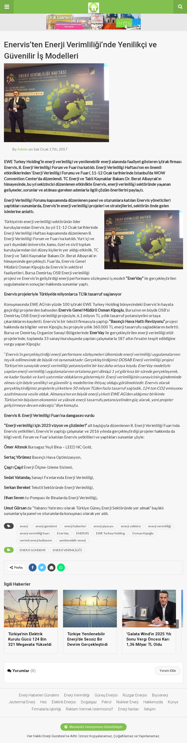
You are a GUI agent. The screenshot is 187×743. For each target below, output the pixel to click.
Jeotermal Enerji (22, 702)
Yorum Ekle (168, 671)
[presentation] (174, 624)
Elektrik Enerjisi (64, 702)
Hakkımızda (153, 702)
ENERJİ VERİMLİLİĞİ (67, 550)
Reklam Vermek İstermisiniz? (89, 709)
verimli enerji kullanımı (36, 540)
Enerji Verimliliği (77, 695)
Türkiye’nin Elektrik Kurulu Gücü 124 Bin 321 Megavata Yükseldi (29, 639)
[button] (7, 7)
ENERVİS (82, 533)
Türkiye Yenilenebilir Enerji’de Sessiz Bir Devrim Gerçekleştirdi (87, 639)
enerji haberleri (75, 526)
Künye (173, 702)
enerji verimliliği (159, 526)
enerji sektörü (131, 526)
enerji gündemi (46, 526)
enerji (24, 526)
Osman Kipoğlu (143, 533)
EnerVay (63, 533)
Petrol (106, 702)
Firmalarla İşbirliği (46, 709)
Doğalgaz (89, 702)
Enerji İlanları (128, 709)
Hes (43, 702)
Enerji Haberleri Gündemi (39, 695)
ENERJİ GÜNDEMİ (32, 550)
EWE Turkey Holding (110, 533)
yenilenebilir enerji (72, 540)
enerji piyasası (103, 526)
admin (22, 149)
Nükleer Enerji (127, 702)
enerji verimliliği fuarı (35, 533)
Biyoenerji (160, 695)
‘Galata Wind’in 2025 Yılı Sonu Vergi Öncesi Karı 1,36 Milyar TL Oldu (148, 639)
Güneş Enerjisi (106, 695)
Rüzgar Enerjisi (135, 695)
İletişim (149, 709)
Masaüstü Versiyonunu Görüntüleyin (93, 727)
